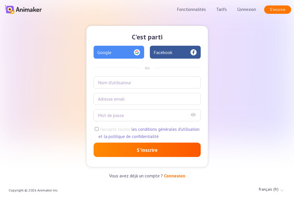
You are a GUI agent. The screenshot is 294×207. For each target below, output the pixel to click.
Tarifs (221, 9)
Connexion (246, 9)
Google (119, 52)
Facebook (175, 52)
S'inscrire (277, 9)
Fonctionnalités (191, 9)
